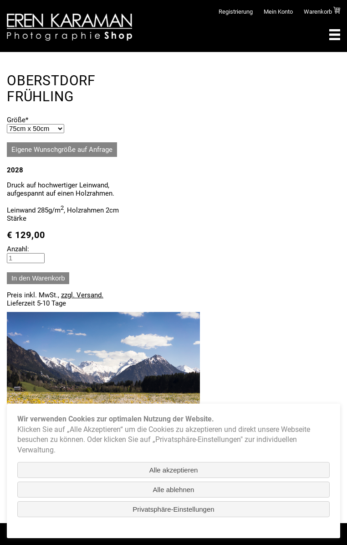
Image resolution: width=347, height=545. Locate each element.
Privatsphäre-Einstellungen (173, 509)
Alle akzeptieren (173, 470)
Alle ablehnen (173, 489)
